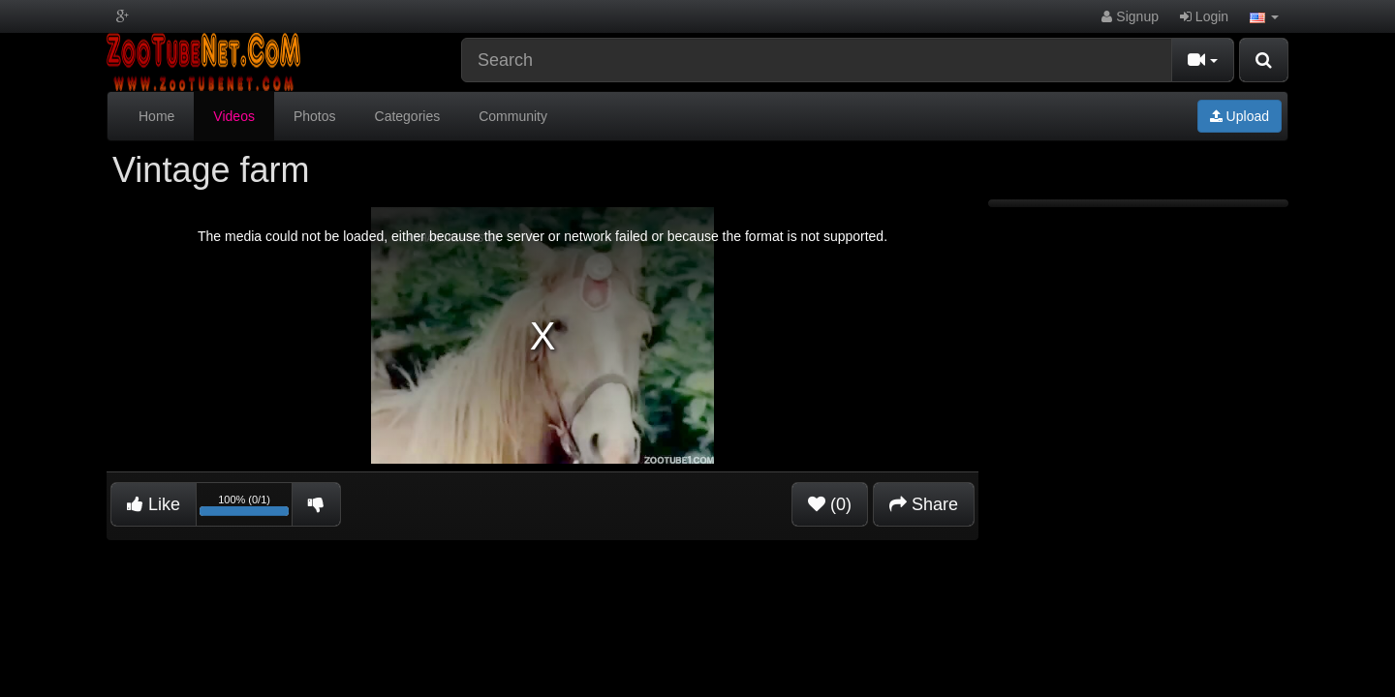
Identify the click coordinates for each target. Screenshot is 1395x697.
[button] (1264, 16)
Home (156, 116)
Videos (234, 116)
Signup (1129, 16)
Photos (315, 116)
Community (513, 116)
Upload (1239, 116)
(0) (830, 504)
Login (1204, 16)
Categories (408, 116)
